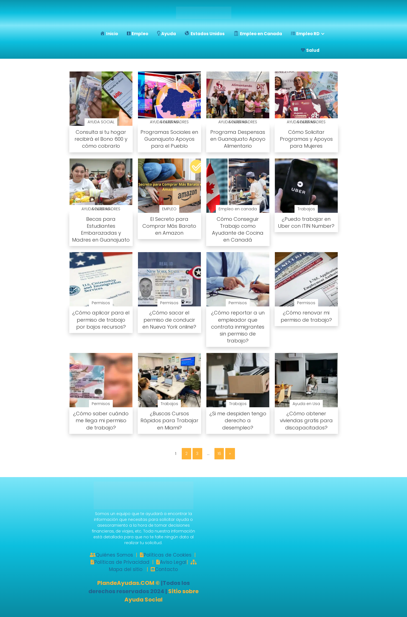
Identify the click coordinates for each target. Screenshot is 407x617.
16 (219, 453)
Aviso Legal (173, 562)
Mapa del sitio (125, 569)
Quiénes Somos (114, 555)
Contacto (166, 569)
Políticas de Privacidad (121, 562)
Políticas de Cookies (167, 555)
